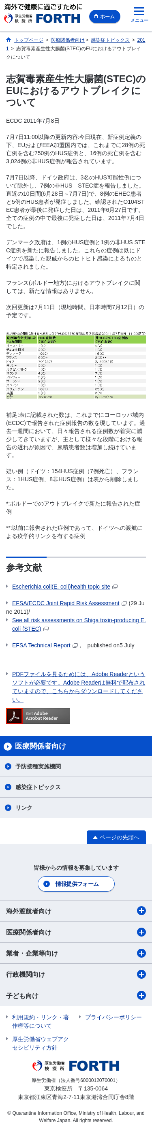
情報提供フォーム (77, 884)
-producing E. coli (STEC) (79, 624)
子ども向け (76, 995)
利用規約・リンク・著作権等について (40, 1021)
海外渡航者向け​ (76, 910)
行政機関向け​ (76, 974)
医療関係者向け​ (76, 932)
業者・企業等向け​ (76, 953)
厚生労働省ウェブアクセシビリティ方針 (40, 1043)
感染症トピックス (38, 787)
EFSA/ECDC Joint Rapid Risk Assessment (69, 603)
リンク (23, 808)
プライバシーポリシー (113, 1017)
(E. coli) (65, 586)
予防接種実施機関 (38, 766)
